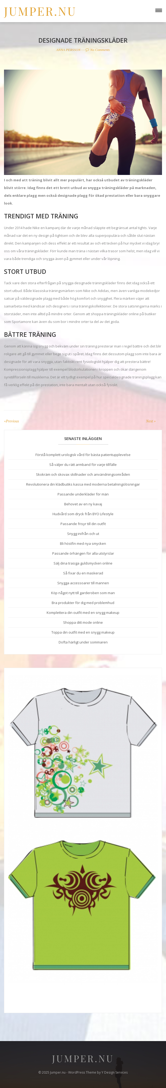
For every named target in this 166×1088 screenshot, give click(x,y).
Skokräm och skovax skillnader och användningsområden (83, 474)
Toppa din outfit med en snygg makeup (83, 632)
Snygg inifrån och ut (83, 533)
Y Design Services (115, 1072)
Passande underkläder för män (83, 494)
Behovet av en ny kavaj (83, 504)
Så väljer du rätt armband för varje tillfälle (83, 464)
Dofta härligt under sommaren (83, 642)
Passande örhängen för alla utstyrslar (83, 553)
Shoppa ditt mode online (83, 622)
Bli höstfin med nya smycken (83, 543)
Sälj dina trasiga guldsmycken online (83, 563)
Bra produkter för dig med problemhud (83, 602)
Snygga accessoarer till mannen (83, 583)
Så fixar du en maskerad (83, 573)
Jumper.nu (40, 11)
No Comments (98, 50)
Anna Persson (68, 50)
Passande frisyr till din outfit (83, 523)
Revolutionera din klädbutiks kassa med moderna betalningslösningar (83, 484)
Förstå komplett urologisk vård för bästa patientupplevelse (83, 454)
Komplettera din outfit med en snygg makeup (83, 612)
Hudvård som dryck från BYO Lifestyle (83, 513)
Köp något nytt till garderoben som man (83, 592)
